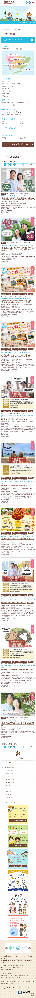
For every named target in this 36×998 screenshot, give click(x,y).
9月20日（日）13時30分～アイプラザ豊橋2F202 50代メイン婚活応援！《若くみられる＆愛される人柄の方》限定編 (17, 724)
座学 (13, 83)
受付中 (5, 138)
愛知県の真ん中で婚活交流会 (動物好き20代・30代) (17, 669)
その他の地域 (17, 49)
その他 (5, 96)
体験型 (17, 83)
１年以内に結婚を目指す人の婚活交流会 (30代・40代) (17, 603)
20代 (4, 121)
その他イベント (9, 797)
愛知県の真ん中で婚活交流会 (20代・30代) (14, 485)
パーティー (6, 81)
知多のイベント (9, 776)
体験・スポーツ (7, 86)
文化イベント (7, 88)
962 (31, 164)
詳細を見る (18, 845)
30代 (21, 121)
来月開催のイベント (24, 102)
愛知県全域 (6, 49)
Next (29, 948)
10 (24, 164)
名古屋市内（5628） (18, 59)
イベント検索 (7, 763)
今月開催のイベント (9, 102)
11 (27, 164)
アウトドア (6, 91)
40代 (4, 124)
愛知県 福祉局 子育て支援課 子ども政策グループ (16, 975)
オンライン (6, 93)
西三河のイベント (10, 779)
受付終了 (22, 138)
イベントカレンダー (9, 767)
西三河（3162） (22, 64)
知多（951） (10, 65)
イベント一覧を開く (18, 821)
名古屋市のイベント (10, 770)
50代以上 (22, 124)
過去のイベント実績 (9, 802)
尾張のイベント (9, 773)
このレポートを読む (18, 866)
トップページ (6, 29)
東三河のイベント (10, 782)
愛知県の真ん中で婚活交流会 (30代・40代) (14, 419)
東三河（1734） (27, 69)
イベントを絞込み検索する (18, 144)
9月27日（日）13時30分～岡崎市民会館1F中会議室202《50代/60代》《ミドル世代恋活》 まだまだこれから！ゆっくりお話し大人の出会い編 (18, 199)
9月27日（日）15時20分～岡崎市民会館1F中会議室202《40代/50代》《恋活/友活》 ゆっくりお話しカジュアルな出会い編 (17, 249)
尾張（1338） (13, 54)
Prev (6, 948)
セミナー (5, 83)
